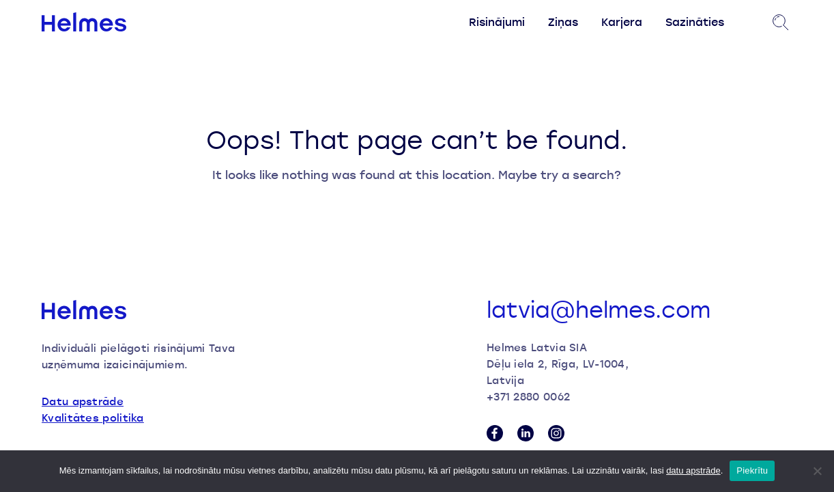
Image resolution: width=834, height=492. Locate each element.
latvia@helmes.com (598, 309)
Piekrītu (752, 470)
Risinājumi (497, 21)
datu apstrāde (693, 470)
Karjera (621, 21)
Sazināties (694, 21)
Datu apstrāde (83, 401)
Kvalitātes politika (93, 417)
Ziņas (563, 21)
